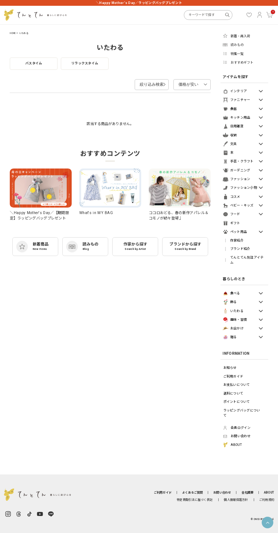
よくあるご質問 (192, 492)
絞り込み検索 (144, 83)
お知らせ (230, 368)
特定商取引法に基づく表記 (194, 500)
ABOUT (269, 492)
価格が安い (184, 83)
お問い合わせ (222, 492)
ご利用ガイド (233, 376)
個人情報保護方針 (236, 500)
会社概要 (247, 492)
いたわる (23, 33)
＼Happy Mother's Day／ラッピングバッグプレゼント (139, 3)
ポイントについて (236, 402)
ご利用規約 (266, 500)
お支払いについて (236, 385)
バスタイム (33, 63)
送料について (233, 393)
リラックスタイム (84, 63)
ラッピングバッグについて (241, 413)
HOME (13, 33)
